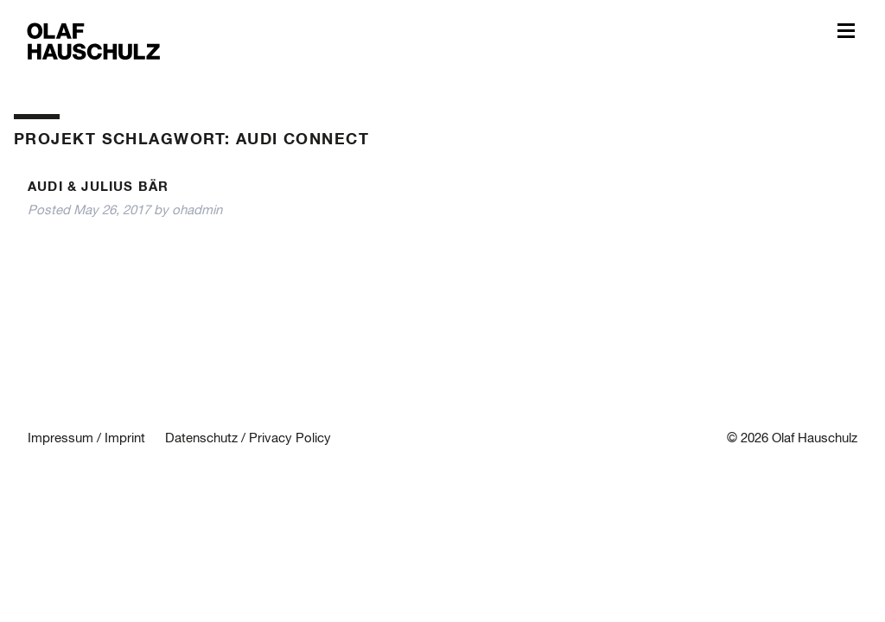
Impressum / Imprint (86, 438)
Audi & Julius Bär (98, 187)
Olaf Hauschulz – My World (93, 40)
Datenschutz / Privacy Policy (248, 438)
